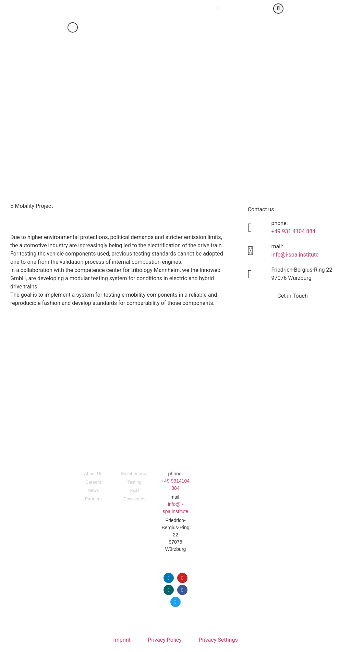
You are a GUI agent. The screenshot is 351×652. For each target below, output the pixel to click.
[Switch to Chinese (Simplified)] (166, 28)
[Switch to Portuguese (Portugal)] (192, 28)
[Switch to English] (140, 28)
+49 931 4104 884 (293, 231)
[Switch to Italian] (179, 28)
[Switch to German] (153, 28)
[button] (217, 8)
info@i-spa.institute (294, 254)
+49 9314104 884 (175, 484)
